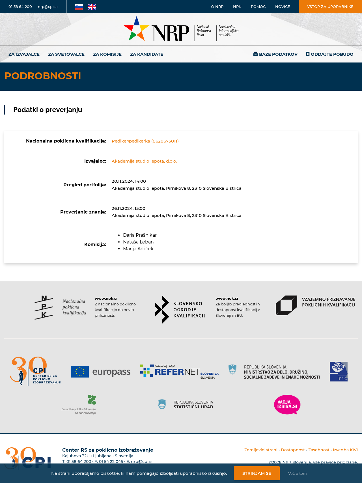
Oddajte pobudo (332, 54)
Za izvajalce (24, 54)
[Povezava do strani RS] (276, 371)
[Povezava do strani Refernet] (181, 371)
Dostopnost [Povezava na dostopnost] (293, 449)
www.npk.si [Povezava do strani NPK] (106, 298)
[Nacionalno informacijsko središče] (181, 29)
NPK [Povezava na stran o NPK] (237, 6)
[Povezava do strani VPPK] (315, 305)
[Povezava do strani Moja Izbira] (287, 405)
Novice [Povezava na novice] (282, 6)
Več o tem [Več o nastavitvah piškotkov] (297, 473)
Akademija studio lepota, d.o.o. (144, 161)
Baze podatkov (278, 54)
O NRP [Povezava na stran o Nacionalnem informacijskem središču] (217, 6)
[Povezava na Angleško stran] (92, 6)
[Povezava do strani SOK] (180, 310)
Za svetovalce (66, 54)
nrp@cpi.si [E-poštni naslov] (48, 6)
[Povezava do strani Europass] (103, 371)
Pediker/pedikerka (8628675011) (145, 141)
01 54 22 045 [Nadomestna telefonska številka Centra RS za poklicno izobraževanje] (111, 461)
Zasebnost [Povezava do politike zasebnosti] (318, 449)
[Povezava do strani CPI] (37, 371)
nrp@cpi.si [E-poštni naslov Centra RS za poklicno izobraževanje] (141, 461)
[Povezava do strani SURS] (187, 404)
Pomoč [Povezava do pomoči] (258, 6)
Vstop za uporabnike (330, 6)
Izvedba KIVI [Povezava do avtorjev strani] (345, 449)
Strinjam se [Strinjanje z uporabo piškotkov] (256, 473)
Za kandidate (146, 54)
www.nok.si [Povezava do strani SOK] (227, 298)
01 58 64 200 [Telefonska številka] (20, 6)
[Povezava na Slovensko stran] (79, 6)
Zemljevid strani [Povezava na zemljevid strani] (260, 449)
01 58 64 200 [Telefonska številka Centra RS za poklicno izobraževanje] (78, 461)
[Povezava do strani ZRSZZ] (80, 405)
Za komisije (107, 54)
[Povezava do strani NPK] (60, 308)
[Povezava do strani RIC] (341, 371)
